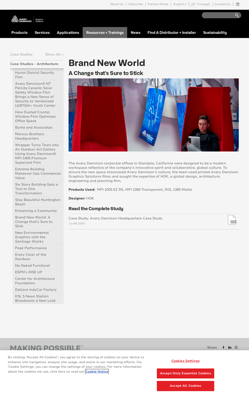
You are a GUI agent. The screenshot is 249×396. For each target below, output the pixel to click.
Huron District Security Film (34, 74)
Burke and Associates (34, 127)
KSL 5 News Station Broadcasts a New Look (35, 298)
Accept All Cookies (185, 386)
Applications (68, 32)
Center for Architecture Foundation (35, 280)
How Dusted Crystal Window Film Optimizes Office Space (35, 116)
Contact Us (222, 4)
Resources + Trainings (105, 32)
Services (42, 32)
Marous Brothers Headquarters (29, 136)
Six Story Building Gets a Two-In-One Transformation (36, 189)
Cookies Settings (185, 361)
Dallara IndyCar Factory (36, 289)
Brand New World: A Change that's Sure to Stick (34, 221)
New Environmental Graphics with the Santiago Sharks (32, 237)
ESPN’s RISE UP (28, 272)
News (135, 32)
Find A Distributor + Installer (172, 32)
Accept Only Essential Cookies (185, 373)
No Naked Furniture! (32, 265)
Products (19, 32)
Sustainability (215, 32)
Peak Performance (31, 248)
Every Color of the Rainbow (30, 256)
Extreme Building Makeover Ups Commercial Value (38, 173)
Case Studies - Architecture (34, 64)
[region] (124, 373)
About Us (117, 4)
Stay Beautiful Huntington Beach (38, 202)
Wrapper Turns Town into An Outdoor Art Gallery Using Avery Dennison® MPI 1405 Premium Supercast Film (37, 154)
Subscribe (135, 4)
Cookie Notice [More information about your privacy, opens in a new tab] (97, 371)
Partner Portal (158, 4)
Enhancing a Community (36, 210)
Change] (203, 4)
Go (234, 15)
